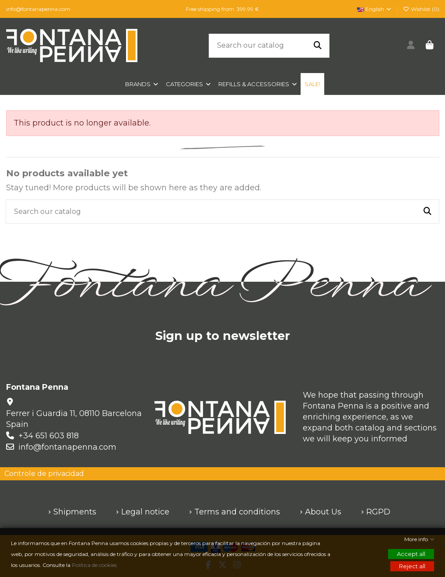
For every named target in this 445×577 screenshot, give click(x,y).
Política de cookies (95, 565)
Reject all (412, 566)
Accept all (411, 553)
